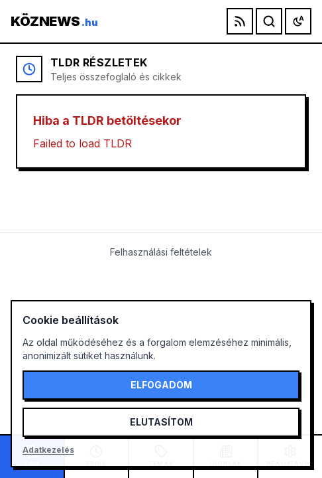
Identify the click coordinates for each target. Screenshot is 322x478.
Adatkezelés (48, 450)
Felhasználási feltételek (161, 252)
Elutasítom (161, 422)
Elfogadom (161, 384)
